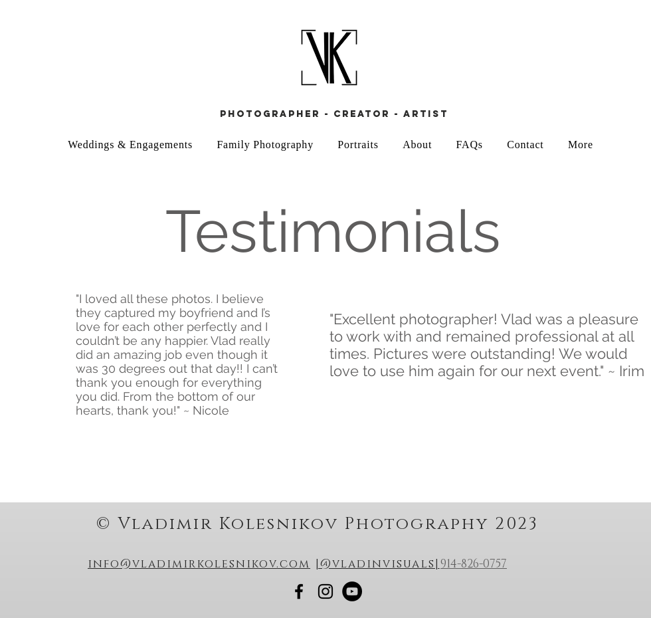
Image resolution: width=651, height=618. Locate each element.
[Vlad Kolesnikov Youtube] (352, 591)
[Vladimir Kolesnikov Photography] (299, 591)
